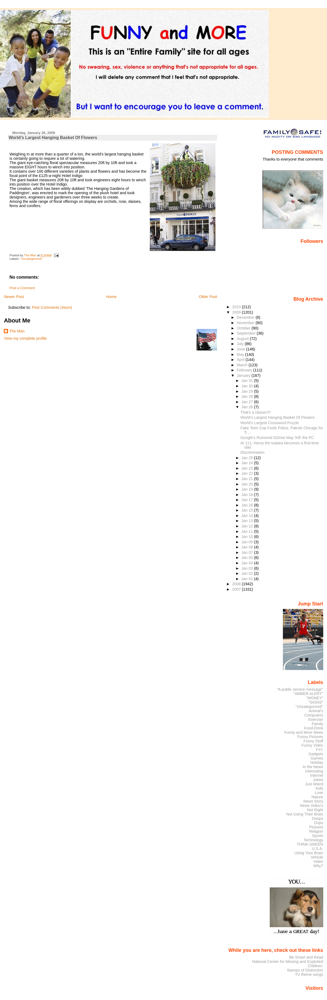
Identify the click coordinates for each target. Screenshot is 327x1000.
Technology (313, 840)
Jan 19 (247, 489)
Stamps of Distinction (305, 970)
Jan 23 (247, 468)
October (244, 328)
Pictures (316, 827)
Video (318, 861)
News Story (313, 801)
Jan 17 (247, 500)
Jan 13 (247, 521)
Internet (316, 775)
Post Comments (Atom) (52, 307)
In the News (313, 767)
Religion (316, 831)
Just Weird (314, 784)
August (243, 338)
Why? (318, 866)
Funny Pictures (310, 737)
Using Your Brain (308, 853)
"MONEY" (314, 698)
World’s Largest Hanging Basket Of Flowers (277, 417)
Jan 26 (247, 407)
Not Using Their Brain (304, 814)
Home (111, 297)
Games (317, 758)
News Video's (311, 805)
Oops (318, 823)
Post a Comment (22, 288)
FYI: (319, 749)
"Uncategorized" (31, 258)
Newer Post (14, 297)
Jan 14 (247, 515)
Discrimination (252, 452)
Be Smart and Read (306, 957)
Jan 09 (247, 542)
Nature (317, 797)
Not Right (315, 810)
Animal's (316, 711)
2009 (237, 312)
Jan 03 (247, 568)
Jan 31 (247, 380)
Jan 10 (247, 536)
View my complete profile (25, 338)
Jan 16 (247, 505)
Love (319, 792)
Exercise (315, 719)
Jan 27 (247, 402)
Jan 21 (247, 479)
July (240, 344)
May (241, 354)
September (247, 333)
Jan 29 (247, 391)
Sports (317, 836)
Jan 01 (247, 579)
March (242, 365)
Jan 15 (247, 510)
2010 (237, 307)
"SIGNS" (315, 702)
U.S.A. (317, 848)
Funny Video (312, 745)
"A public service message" (300, 689)
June (241, 349)
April (241, 359)
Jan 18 (247, 494)
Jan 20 (247, 484)
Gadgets (315, 754)
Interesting (314, 771)
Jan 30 (247, 386)
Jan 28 (247, 396)
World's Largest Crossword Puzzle (269, 423)
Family (317, 724)
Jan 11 (247, 531)
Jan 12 (247, 526)
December (246, 317)
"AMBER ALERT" (308, 694)
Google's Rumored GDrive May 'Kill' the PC (277, 437)
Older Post (208, 297)
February (245, 370)
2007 (237, 589)
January (244, 375)
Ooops (317, 818)
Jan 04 (247, 563)
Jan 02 (247, 573)
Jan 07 (247, 552)
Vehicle (317, 857)
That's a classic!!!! (255, 412)
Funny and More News (303, 732)
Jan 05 (247, 557)
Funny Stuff (313, 741)
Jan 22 (247, 473)
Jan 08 (247, 547)
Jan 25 (247, 458)
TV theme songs (309, 974)
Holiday (316, 762)
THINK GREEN (310, 844)
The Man (16, 331)
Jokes (318, 780)
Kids (319, 788)
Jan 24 (247, 463)
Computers (313, 715)
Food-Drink (313, 728)
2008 (237, 584)
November (246, 323)
